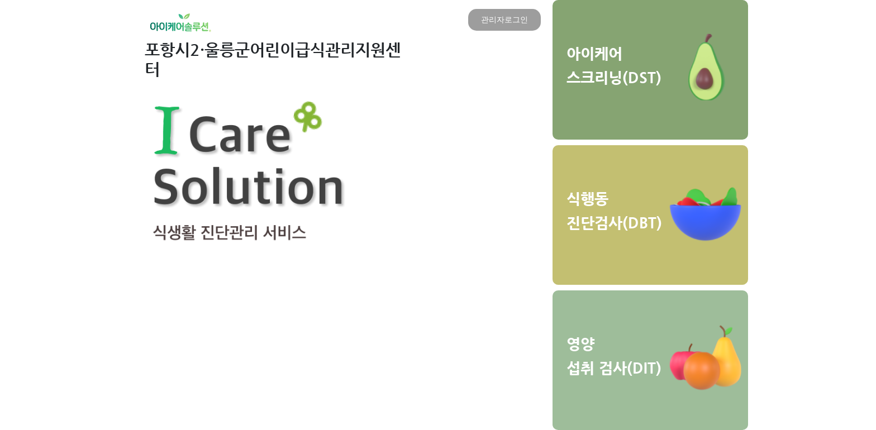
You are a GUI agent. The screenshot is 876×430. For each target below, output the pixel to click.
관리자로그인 (504, 19)
